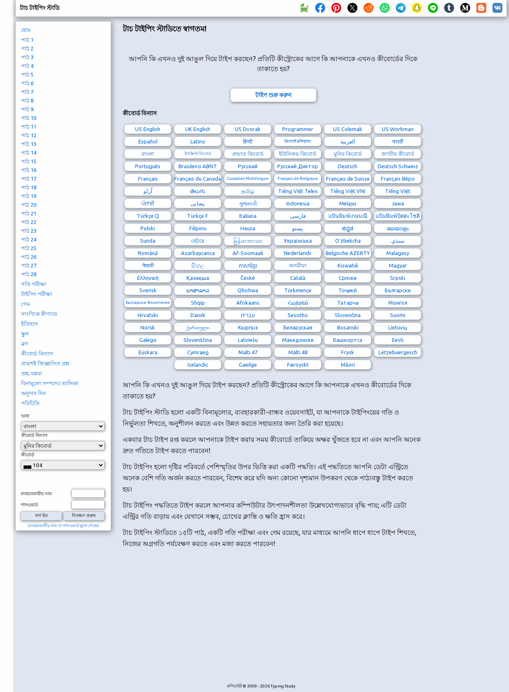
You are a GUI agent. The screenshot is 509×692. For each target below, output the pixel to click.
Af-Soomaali (248, 253)
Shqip (198, 302)
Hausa (247, 228)
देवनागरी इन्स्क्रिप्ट (297, 141)
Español (147, 141)
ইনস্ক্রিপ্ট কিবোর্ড (198, 153)
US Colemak (347, 129)
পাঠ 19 (28, 196)
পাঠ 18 (28, 187)
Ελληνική (148, 278)
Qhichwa (248, 290)
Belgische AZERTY (348, 253)
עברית (247, 315)
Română (148, 253)
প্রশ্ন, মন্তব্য (31, 373)
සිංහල (198, 265)
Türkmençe (298, 290)
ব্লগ (24, 343)
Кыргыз (248, 327)
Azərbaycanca (198, 253)
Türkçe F (197, 216)
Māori (348, 364)
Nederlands (298, 253)
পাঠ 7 (27, 92)
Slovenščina (197, 340)
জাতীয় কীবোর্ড (397, 154)
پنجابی (197, 203)
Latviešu (248, 340)
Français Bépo (398, 178)
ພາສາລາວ (197, 290)
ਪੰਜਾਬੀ (148, 203)
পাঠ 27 (28, 265)
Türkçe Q (148, 216)
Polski (147, 228)
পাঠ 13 (28, 144)
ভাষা (25, 415)
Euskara (147, 352)
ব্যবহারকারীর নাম (36, 493)
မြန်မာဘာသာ (247, 240)
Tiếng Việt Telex (298, 191)
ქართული (197, 327)
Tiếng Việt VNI (347, 191)
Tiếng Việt (397, 191)
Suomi (397, 315)
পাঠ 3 (27, 57)
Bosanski (348, 327)
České (247, 278)
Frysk (347, 352)
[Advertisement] (273, 620)
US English (147, 129)
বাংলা (147, 154)
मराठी (397, 141)
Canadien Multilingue (248, 178)
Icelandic (198, 364)
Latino (197, 141)
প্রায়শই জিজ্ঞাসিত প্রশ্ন (45, 363)
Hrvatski (148, 315)
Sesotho (298, 315)
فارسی (298, 216)
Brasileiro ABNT (197, 166)
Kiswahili (348, 265)
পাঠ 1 (27, 40)
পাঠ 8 (27, 100)
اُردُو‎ (147, 191)
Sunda (147, 240)
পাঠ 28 (28, 274)
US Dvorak (248, 129)
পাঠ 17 (28, 178)
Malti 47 (247, 352)
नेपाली (148, 265)
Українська (298, 240)
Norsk (147, 327)
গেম (25, 304)
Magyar (398, 265)
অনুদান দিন (33, 393)
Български (398, 290)
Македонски (298, 340)
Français (148, 178)
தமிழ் (247, 191)
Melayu (347, 203)
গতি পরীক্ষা (33, 284)
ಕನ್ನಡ (347, 228)
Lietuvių (397, 327)
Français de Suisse (348, 178)
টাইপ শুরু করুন (273, 95)
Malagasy (397, 253)
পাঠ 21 (28, 213)
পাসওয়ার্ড (29, 504)
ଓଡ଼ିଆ (198, 240)
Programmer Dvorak (297, 130)
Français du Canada (197, 178)
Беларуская (297, 327)
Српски (348, 278)
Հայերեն (298, 302)
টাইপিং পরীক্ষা (36, 294)
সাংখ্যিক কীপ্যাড (39, 314)
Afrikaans (247, 302)
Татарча (348, 302)
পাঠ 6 (27, 83)
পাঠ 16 (28, 170)
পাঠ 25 (28, 248)
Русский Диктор (297, 166)
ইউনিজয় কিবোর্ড (297, 154)
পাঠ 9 (27, 109)
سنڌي (397, 240)
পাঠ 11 (28, 126)
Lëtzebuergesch (397, 352)
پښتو (297, 228)
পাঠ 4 (27, 66)
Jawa (398, 203)
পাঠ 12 (28, 135)
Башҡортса (347, 340)
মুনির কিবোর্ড (348, 154)
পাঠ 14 (28, 152)
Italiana (248, 216)
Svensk (148, 290)
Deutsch (347, 166)
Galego (148, 340)
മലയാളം (398, 228)
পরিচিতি (30, 403)
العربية (347, 141)
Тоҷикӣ (347, 290)
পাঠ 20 (28, 205)
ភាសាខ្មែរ (248, 265)
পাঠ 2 (27, 48)
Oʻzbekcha (348, 240)
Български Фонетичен (148, 302)
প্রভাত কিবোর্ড (248, 154)
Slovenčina (348, 315)
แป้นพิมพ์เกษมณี (347, 216)
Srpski (397, 278)
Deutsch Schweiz (398, 166)
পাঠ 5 (27, 74)
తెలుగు (197, 191)
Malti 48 (297, 352)
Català (297, 278)
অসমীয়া (298, 265)
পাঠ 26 (28, 257)
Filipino (198, 228)
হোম (26, 30)
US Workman (398, 129)
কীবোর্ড (27, 454)
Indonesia (297, 203)
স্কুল (25, 333)
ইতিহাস (29, 324)
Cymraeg (198, 352)
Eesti (398, 340)
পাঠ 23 (28, 231)
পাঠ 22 (28, 222)
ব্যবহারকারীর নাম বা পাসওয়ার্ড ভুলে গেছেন (63, 525)
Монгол (397, 302)
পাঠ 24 (28, 239)
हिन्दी (247, 141)
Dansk (197, 315)
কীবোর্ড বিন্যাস (37, 353)
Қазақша (197, 278)
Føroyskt (298, 364)
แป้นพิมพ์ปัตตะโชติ (398, 216)
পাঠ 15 (28, 161)
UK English (197, 129)
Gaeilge (248, 364)
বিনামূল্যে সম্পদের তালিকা (49, 383)
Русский (247, 166)
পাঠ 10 (28, 118)
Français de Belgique (298, 178)
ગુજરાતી (248, 203)
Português (147, 166)
